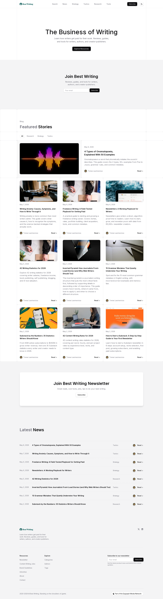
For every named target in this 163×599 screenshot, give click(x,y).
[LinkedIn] (142, 534)
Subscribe (132, 4)
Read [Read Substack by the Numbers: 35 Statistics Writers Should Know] (140, 504)
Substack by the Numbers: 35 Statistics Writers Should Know (37, 337)
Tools (108, 4)
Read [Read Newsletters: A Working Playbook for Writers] (140, 470)
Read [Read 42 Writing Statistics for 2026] (140, 479)
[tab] (22, 136)
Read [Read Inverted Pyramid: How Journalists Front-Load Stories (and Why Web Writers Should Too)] (140, 487)
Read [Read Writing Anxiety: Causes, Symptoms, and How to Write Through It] (140, 454)
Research (98, 4)
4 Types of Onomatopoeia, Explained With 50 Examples (99, 153)
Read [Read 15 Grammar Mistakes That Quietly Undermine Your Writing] (140, 496)
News (65, 4)
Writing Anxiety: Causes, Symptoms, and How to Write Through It (37, 210)
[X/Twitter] (139, 534)
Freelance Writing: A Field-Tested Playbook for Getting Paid (77, 210)
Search (55, 4)
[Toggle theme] (141, 4)
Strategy (75, 4)
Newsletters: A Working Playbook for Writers (122, 210)
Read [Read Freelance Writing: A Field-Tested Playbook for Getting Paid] (140, 462)
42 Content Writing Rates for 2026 (78, 336)
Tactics (86, 4)
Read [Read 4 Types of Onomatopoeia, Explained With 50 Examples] (140, 445)
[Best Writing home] (27, 4)
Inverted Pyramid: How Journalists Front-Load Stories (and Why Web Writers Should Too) (81, 271)
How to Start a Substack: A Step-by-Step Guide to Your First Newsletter (123, 337)
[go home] (26, 529)
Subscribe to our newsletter (118, 556)
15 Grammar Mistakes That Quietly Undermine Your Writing (121, 269)
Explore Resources (81, 49)
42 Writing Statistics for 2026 (33, 268)
